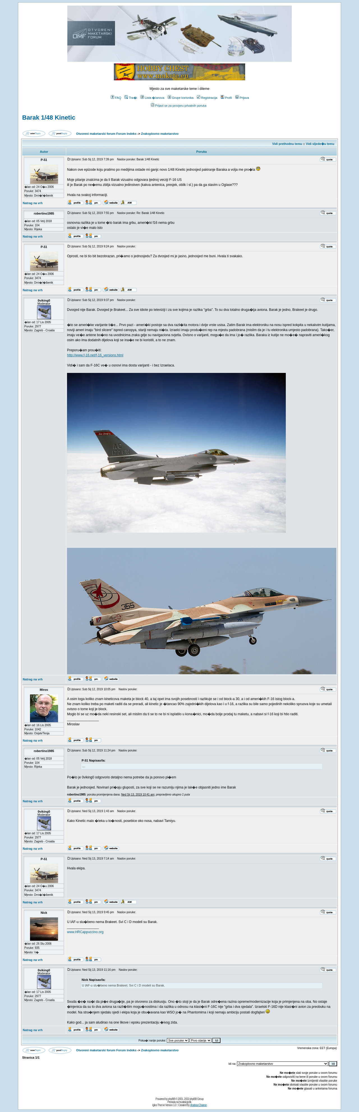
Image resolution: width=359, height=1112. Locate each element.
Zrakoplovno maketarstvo (160, 133)
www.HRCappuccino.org (85, 932)
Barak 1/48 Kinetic (48, 117)
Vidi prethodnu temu (287, 143)
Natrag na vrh (33, 203)
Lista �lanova (152, 97)
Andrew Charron (198, 1105)
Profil (226, 97)
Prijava (242, 97)
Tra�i (131, 97)
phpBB (171, 1098)
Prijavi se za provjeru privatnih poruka (178, 105)
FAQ (116, 97)
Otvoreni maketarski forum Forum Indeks (106, 133)
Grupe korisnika (181, 97)
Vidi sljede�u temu (320, 143)
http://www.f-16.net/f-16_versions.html (95, 355)
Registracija (207, 97)
